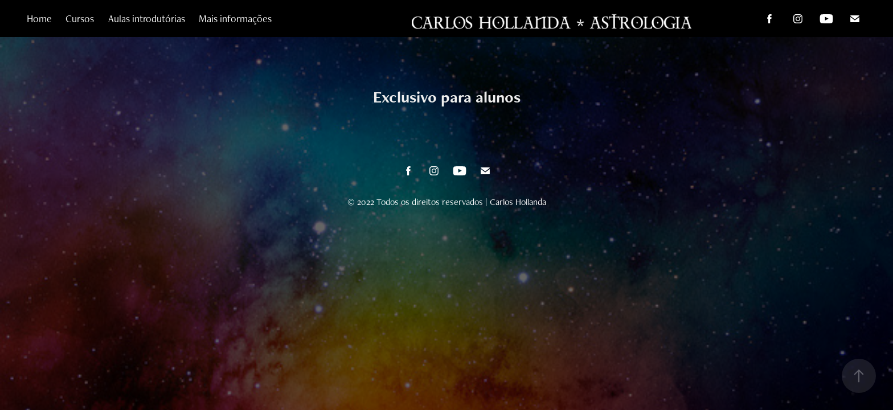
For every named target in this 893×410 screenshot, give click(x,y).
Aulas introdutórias (146, 18)
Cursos (79, 18)
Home (39, 18)
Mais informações (235, 18)
